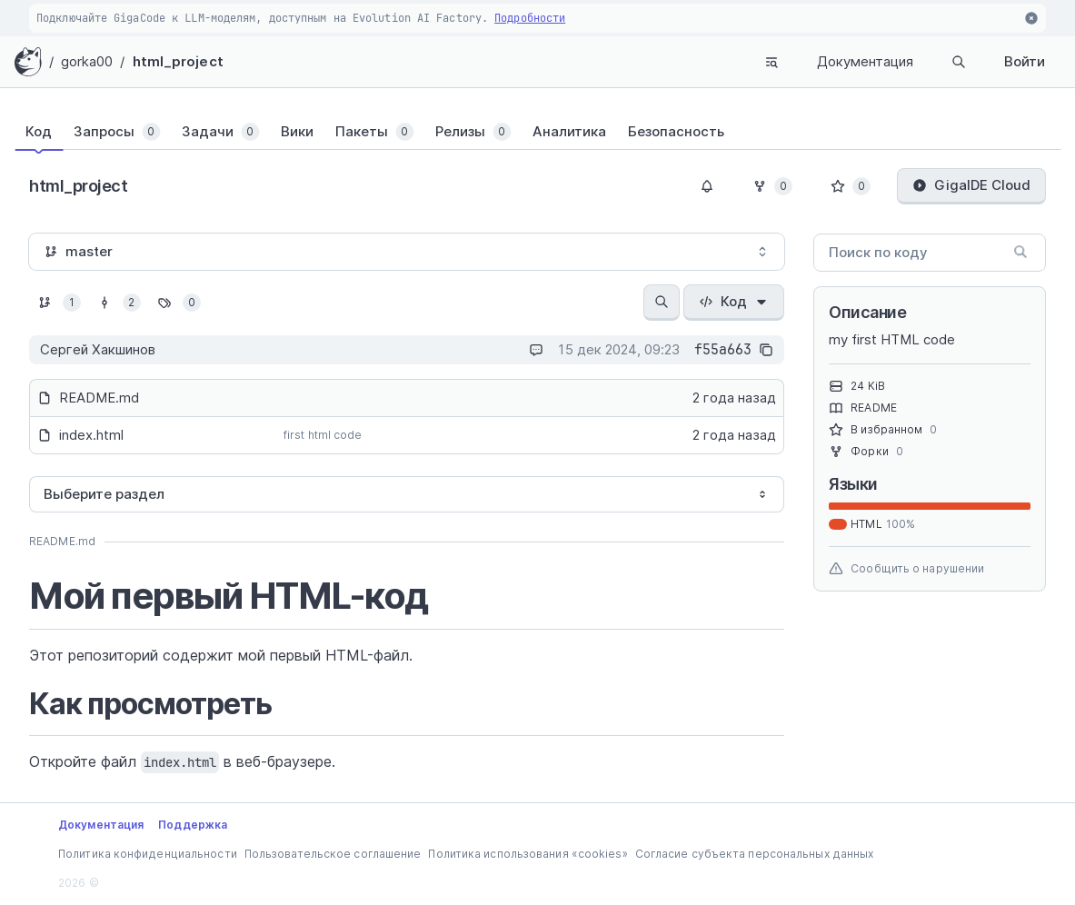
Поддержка (192, 824)
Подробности (529, 18)
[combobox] (406, 252)
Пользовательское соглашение (333, 853)
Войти (1024, 61)
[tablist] (537, 132)
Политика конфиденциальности (147, 853)
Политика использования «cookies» (527, 853)
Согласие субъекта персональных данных (754, 853)
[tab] (50, 132)
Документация (865, 61)
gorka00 (87, 61)
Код (734, 301)
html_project (178, 61)
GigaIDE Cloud (971, 185)
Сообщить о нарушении (906, 569)
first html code (323, 435)
